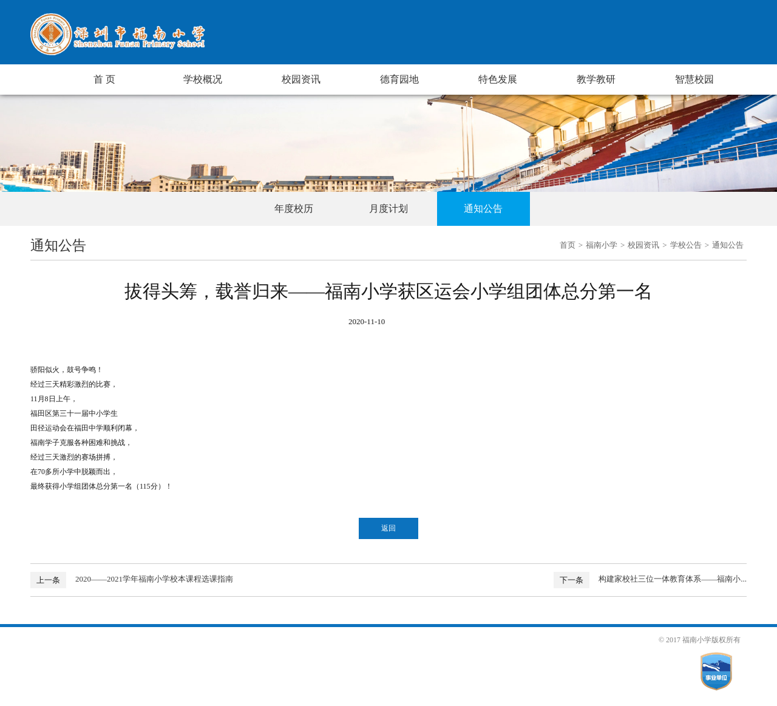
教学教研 (596, 79)
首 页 (104, 79)
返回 (388, 528)
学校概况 (202, 79)
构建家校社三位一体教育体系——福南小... (673, 578)
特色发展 (497, 79)
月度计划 (388, 208)
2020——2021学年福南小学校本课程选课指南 (154, 578)
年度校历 (293, 208)
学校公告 (686, 244)
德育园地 (399, 79)
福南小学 (601, 244)
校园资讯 (301, 79)
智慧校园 (694, 79)
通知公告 (483, 208)
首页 (567, 244)
